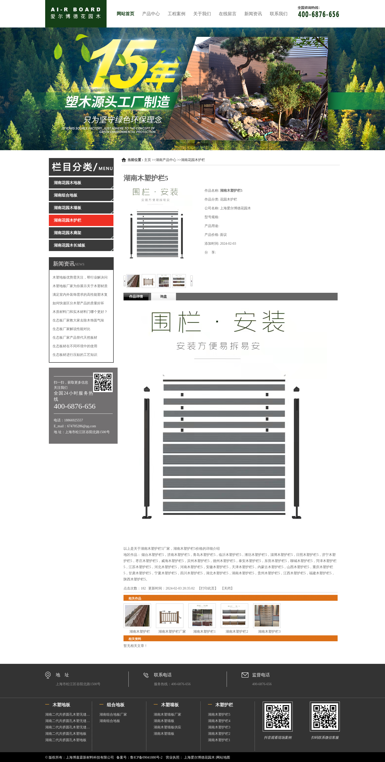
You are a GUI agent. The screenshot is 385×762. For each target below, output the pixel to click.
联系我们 (279, 13)
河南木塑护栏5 (191, 567)
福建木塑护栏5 (320, 573)
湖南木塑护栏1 (204, 631)
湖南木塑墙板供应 (167, 727)
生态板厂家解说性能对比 (71, 329)
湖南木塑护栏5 (243, 573)
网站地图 (223, 757)
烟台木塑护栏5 (152, 555)
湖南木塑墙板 (164, 721)
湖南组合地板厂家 (113, 714)
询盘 (163, 296)
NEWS (79, 264)
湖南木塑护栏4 (219, 721)
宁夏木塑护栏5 (165, 573)
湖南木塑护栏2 (237, 631)
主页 (147, 160)
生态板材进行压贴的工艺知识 (75, 355)
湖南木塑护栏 (139, 631)
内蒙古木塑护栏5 (270, 567)
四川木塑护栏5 (191, 573)
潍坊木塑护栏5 (256, 555)
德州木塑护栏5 (224, 561)
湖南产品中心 (166, 160)
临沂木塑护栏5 (230, 555)
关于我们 (202, 13)
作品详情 (136, 296)
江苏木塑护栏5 (140, 567)
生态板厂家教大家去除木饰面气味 (78, 320)
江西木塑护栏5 (294, 573)
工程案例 (176, 13)
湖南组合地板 (109, 721)
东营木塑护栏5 (275, 561)
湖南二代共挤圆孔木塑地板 (65, 733)
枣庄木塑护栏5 (147, 561)
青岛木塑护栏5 (204, 555)
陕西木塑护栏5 (135, 579)
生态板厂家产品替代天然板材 (75, 337)
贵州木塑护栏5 (269, 573)
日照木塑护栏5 (307, 555)
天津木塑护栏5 (243, 567)
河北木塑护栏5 (165, 567)
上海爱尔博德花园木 (199, 757)
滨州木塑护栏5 (198, 561)
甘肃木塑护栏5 (140, 573)
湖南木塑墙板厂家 (167, 714)
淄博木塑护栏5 (281, 555)
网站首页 (125, 13)
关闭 (227, 588)
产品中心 (151, 13)
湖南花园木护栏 (193, 160)
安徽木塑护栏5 (217, 567)
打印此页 (208, 588)
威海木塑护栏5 (172, 561)
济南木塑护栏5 (178, 555)
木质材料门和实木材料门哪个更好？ (80, 312)
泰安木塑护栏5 (250, 561)
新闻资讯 (253, 13)
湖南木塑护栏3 (269, 631)
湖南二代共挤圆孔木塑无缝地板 (68, 714)
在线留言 (227, 13)
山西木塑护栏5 (298, 567)
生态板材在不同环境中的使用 (75, 346)
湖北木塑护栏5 (217, 573)
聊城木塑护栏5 (301, 561)
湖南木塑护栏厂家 (172, 631)
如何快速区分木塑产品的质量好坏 (78, 303)
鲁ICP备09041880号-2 (146, 757)
